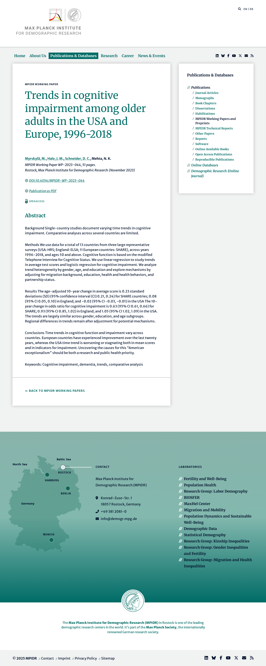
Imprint (64, 658)
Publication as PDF (43, 191)
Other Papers (204, 133)
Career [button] (128, 55)
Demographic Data (200, 528)
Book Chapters (205, 103)
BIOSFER (192, 497)
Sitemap (108, 658)
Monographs (204, 98)
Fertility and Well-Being (205, 479)
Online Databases (204, 165)
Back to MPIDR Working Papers (57, 391)
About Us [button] (38, 55)
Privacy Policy (86, 658)
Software (201, 144)
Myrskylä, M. (35, 158)
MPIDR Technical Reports (214, 128)
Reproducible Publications (214, 159)
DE (252, 9)
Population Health (200, 485)
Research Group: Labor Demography (216, 491)
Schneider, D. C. (77, 158)
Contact (47, 658)
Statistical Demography (205, 535)
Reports (201, 139)
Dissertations (205, 108)
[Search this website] (237, 9)
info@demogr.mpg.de (119, 519)
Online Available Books (212, 149)
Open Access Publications (213, 154)
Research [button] (109, 55)
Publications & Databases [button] (73, 55)
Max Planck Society (161, 627)
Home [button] (19, 55)
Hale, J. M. (55, 158)
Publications (200, 87)
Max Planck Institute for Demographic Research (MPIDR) (113, 623)
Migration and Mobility (204, 510)
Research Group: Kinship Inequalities (217, 541)
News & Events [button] (151, 55)
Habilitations (205, 114)
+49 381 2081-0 (114, 511)
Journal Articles (206, 93)
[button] (239, 9)
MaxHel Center (197, 503)
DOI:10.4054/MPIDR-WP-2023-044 (57, 180)
